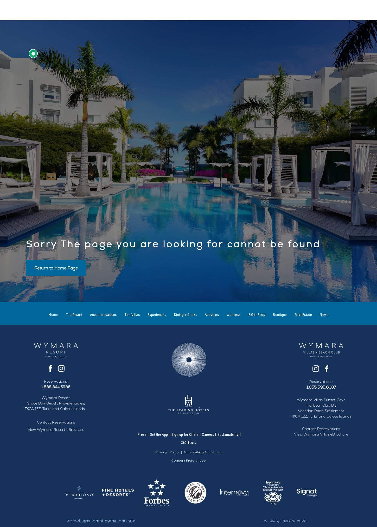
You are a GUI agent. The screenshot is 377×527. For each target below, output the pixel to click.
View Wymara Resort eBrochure (56, 429)
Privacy (161, 452)
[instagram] (61, 369)
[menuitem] (53, 314)
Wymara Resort (56, 397)
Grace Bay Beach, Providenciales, (56, 403)
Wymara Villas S (311, 399)
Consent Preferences (188, 460)
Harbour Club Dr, (321, 405)
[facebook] (50, 369)
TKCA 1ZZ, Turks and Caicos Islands (55, 408)
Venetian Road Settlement (321, 410)
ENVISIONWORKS (294, 521)
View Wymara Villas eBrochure (321, 434)
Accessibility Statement (202, 452)
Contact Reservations (56, 422)
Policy (174, 452)
